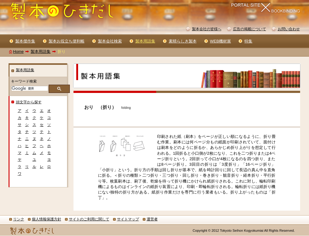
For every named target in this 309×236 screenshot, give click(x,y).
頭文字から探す (29, 102)
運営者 (152, 219)
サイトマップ (128, 219)
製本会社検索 (110, 41)
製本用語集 (41, 51)
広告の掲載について (249, 29)
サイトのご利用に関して (89, 219)
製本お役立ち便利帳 (67, 41)
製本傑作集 (25, 41)
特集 (248, 41)
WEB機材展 (220, 41)
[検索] (29, 88)
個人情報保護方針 (46, 219)
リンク (18, 219)
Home (18, 51)
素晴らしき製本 (183, 41)
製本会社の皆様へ (206, 29)
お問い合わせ (289, 29)
